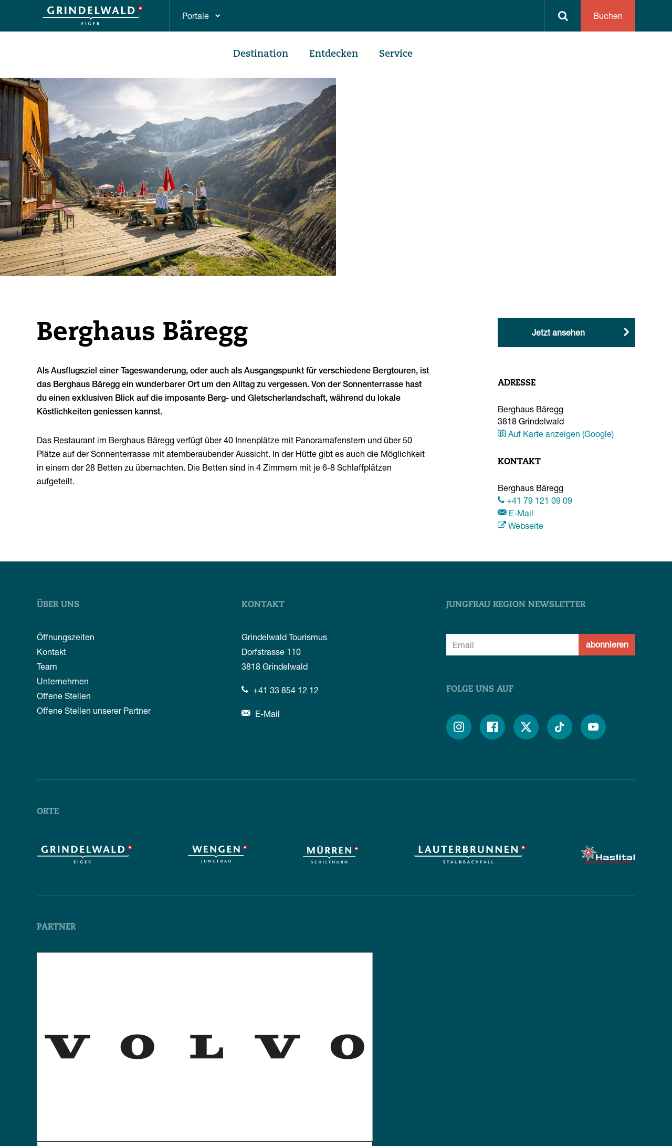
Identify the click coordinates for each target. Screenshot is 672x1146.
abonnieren (607, 644)
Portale (195, 15)
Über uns (58, 605)
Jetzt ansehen (558, 332)
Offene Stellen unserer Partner (94, 710)
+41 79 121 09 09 (535, 500)
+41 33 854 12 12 (280, 690)
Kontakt (51, 652)
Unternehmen (63, 681)
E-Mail (515, 513)
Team (47, 666)
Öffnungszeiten (65, 637)
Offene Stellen (64, 696)
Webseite (520, 525)
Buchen (608, 15)
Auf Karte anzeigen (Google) (556, 434)
